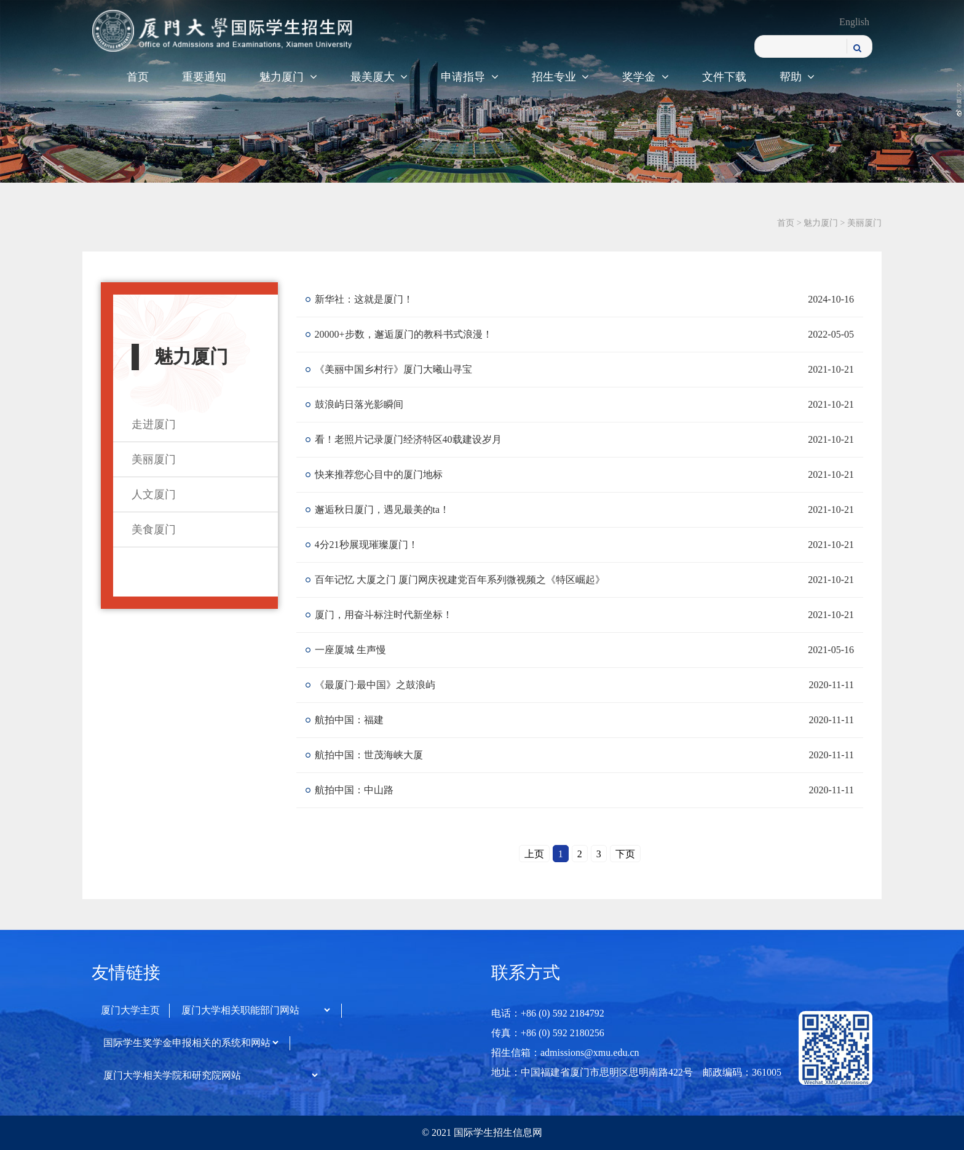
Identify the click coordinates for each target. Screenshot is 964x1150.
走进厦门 (154, 424)
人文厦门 (154, 494)
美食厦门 (154, 529)
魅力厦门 (288, 77)
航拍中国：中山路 (354, 790)
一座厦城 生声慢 (350, 649)
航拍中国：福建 (349, 720)
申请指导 (470, 77)
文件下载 (724, 77)
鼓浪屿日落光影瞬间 (359, 404)
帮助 (797, 77)
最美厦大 (379, 77)
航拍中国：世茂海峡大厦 (369, 755)
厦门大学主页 (130, 1010)
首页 (138, 77)
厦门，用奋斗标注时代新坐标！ (383, 614)
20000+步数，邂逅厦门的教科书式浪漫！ (403, 334)
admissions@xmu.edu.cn (589, 1052)
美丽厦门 (864, 223)
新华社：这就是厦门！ (364, 299)
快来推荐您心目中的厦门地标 (379, 474)
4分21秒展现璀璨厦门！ (366, 544)
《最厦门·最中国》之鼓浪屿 (375, 685)
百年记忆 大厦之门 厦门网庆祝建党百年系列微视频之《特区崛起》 (460, 579)
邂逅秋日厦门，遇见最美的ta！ (382, 509)
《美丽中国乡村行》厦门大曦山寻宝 (393, 369)
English (854, 22)
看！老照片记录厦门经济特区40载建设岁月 (408, 439)
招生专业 (561, 77)
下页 (625, 854)
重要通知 (204, 77)
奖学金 (645, 77)
